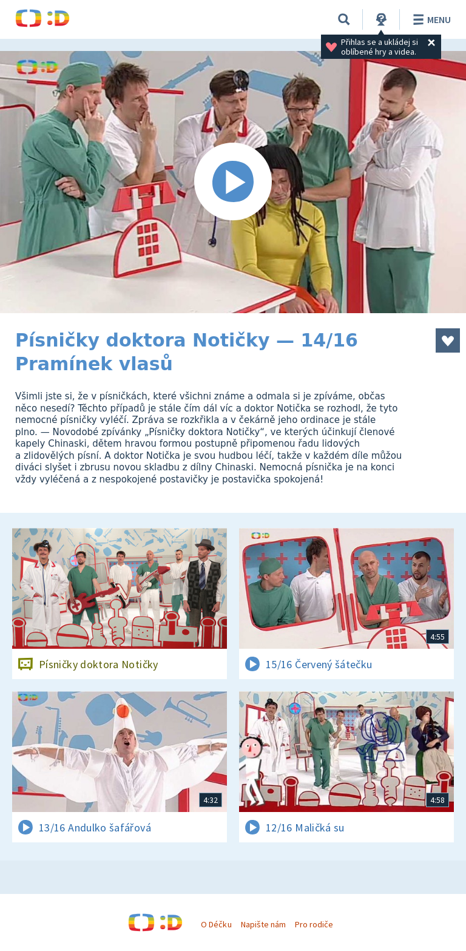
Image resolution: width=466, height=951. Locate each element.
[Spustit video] (233, 182)
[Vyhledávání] (344, 19)
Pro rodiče (314, 924)
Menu (430, 19)
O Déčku (216, 924)
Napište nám (263, 924)
